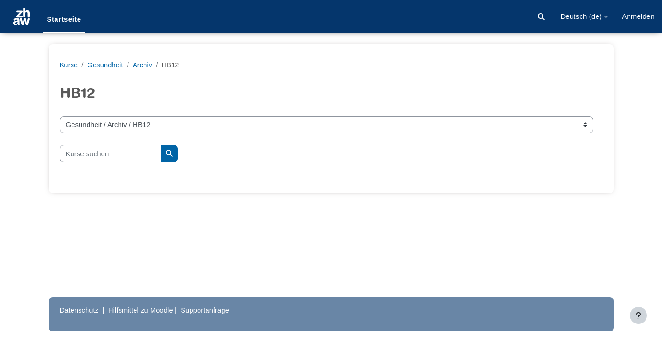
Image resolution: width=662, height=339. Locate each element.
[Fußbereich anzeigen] (638, 315)
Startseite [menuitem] (64, 19)
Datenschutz (80, 310)
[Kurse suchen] (110, 153)
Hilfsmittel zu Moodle (143, 310)
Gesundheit (106, 65)
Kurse (69, 65)
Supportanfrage (209, 310)
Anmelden (638, 16)
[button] (541, 16)
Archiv (144, 65)
